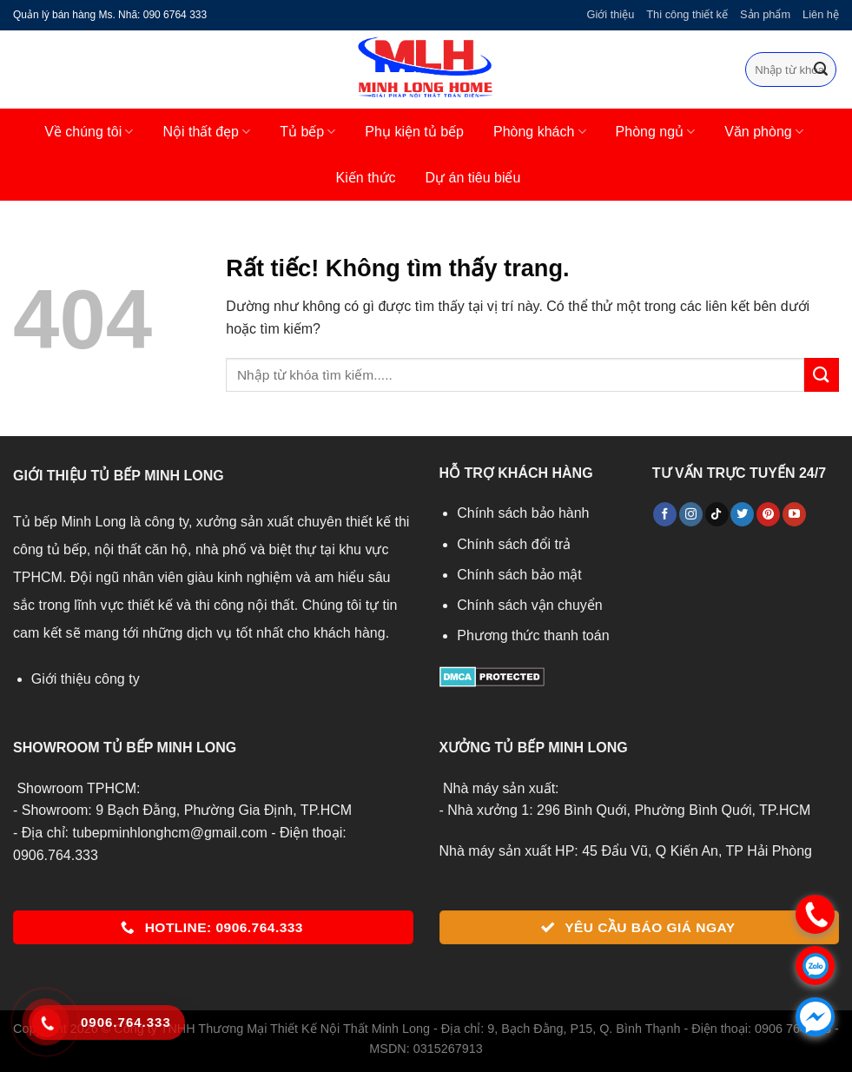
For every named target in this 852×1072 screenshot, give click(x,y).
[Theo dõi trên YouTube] (794, 514)
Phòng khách (539, 131)
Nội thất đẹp (206, 131)
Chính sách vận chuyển (529, 605)
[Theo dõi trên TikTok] (717, 514)
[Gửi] (820, 69)
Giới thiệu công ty (85, 679)
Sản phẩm (765, 14)
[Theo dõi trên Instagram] (691, 514)
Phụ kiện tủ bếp (414, 131)
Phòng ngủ (656, 131)
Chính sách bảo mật (519, 574)
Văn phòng (763, 131)
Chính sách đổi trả (514, 544)
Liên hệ (820, 14)
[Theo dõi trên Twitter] (742, 514)
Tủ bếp (307, 131)
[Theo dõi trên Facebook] (665, 514)
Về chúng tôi (88, 131)
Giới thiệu (610, 14)
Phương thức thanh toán (533, 635)
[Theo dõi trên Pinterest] (768, 514)
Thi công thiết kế (687, 14)
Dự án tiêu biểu (473, 177)
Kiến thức (366, 177)
